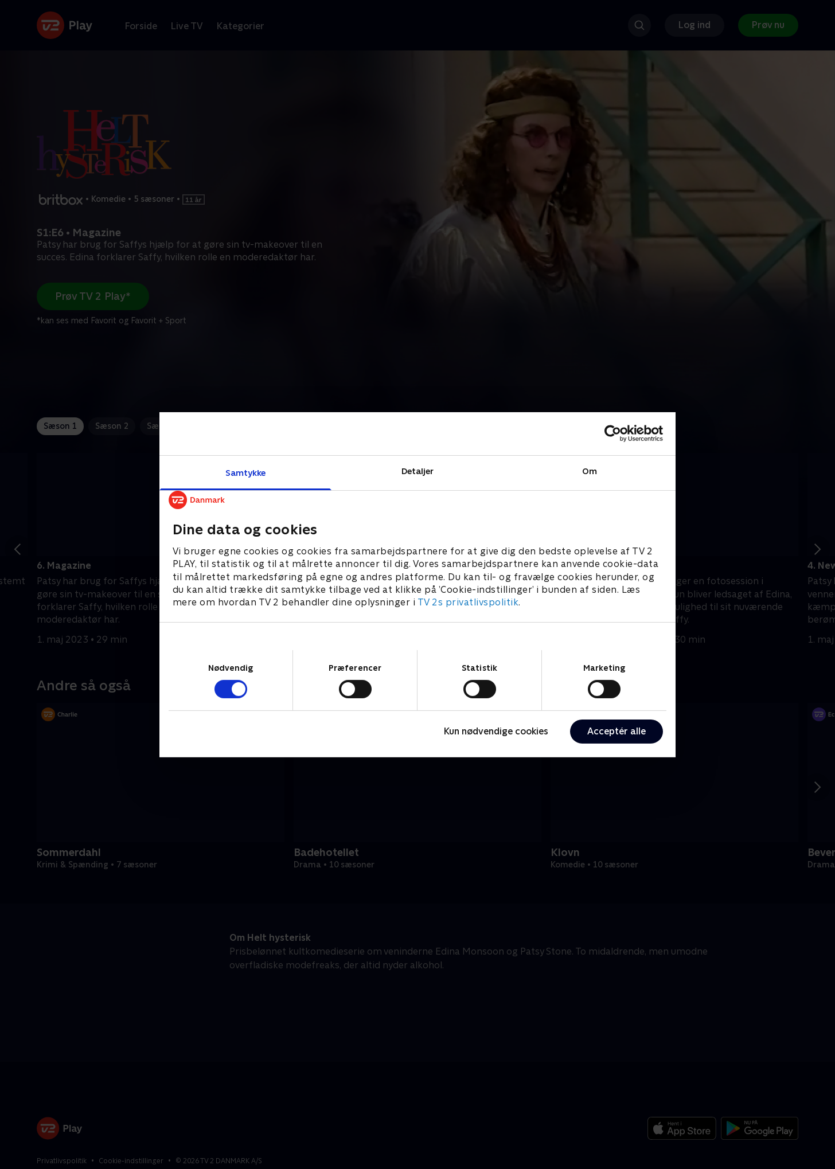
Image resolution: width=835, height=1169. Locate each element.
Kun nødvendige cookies (496, 731)
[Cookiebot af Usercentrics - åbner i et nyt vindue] (613, 433)
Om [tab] (589, 470)
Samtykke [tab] (245, 472)
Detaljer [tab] (417, 470)
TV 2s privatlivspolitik (468, 602)
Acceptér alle (616, 731)
